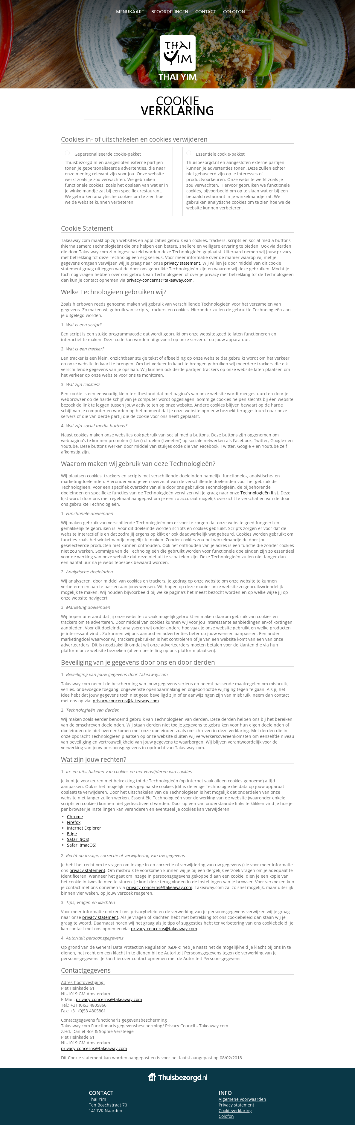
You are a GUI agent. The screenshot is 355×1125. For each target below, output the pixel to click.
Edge (72, 833)
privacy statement (182, 263)
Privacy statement (236, 1105)
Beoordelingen (169, 11)
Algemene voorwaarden (242, 1099)
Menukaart (130, 11)
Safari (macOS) (81, 845)
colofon (234, 11)
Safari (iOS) (78, 839)
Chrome (75, 816)
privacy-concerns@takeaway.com (160, 280)
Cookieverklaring (235, 1110)
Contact (205, 11)
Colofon (226, 1116)
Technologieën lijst (259, 493)
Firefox (73, 822)
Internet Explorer (84, 828)
